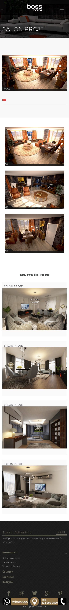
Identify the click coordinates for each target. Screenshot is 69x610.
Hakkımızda (9, 562)
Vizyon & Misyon (11, 566)
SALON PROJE (13, 286)
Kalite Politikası (11, 558)
